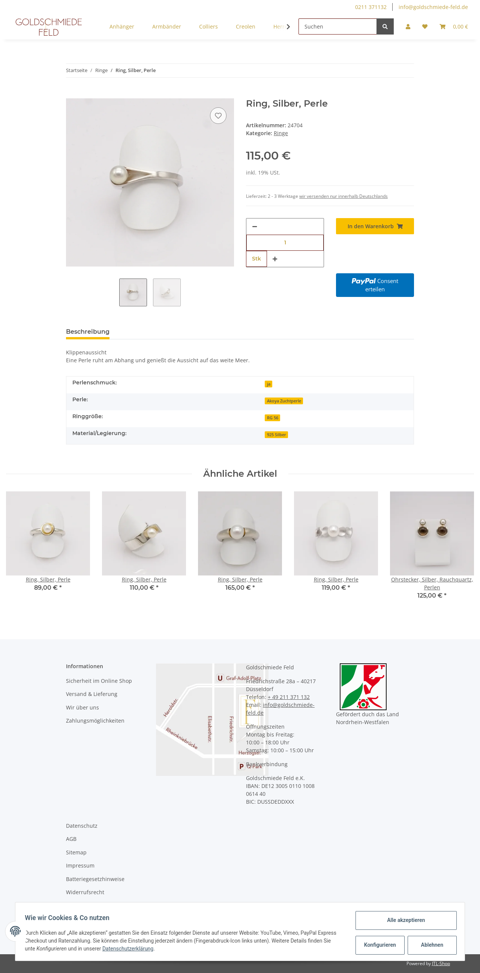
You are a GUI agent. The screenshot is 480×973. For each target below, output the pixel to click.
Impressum (80, 865)
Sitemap (76, 852)
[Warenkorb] (454, 26)
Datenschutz (82, 825)
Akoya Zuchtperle (284, 401)
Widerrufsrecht (85, 892)
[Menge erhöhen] (275, 259)
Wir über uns (82, 707)
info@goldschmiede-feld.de (433, 7)
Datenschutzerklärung (130, 949)
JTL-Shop (441, 963)
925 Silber (276, 434)
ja (268, 384)
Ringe (281, 133)
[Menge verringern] (254, 226)
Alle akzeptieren (403, 920)
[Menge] (285, 243)
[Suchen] (337, 26)
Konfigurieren (378, 945)
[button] (408, 26)
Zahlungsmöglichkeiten (95, 720)
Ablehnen (429, 945)
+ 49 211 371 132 (289, 696)
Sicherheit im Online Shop (99, 680)
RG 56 (272, 417)
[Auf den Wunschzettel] (218, 115)
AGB (71, 838)
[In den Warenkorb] (72, 94)
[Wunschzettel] (425, 26)
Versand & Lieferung (91, 693)
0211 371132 (371, 7)
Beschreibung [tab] (88, 331)
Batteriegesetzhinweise (95, 879)
